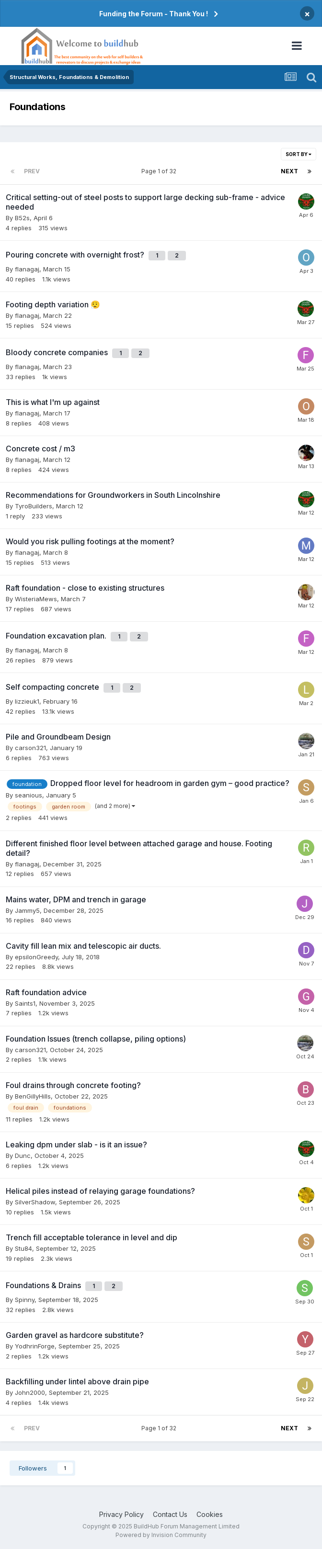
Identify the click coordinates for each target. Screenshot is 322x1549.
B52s (22, 218)
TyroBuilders (33, 506)
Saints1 (25, 1003)
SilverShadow (35, 1202)
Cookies (209, 1514)
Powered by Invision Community (161, 1534)
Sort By (298, 154)
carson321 (30, 748)
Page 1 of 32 (160, 171)
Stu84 (23, 1248)
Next (289, 171)
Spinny (24, 1299)
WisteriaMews (36, 599)
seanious (28, 795)
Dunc (23, 1155)
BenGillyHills (33, 1096)
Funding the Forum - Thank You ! (153, 14)
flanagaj (27, 269)
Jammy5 (27, 910)
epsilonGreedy (36, 957)
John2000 (30, 1392)
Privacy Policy (121, 1514)
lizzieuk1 (27, 701)
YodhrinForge (35, 1346)
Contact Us (170, 1514)
